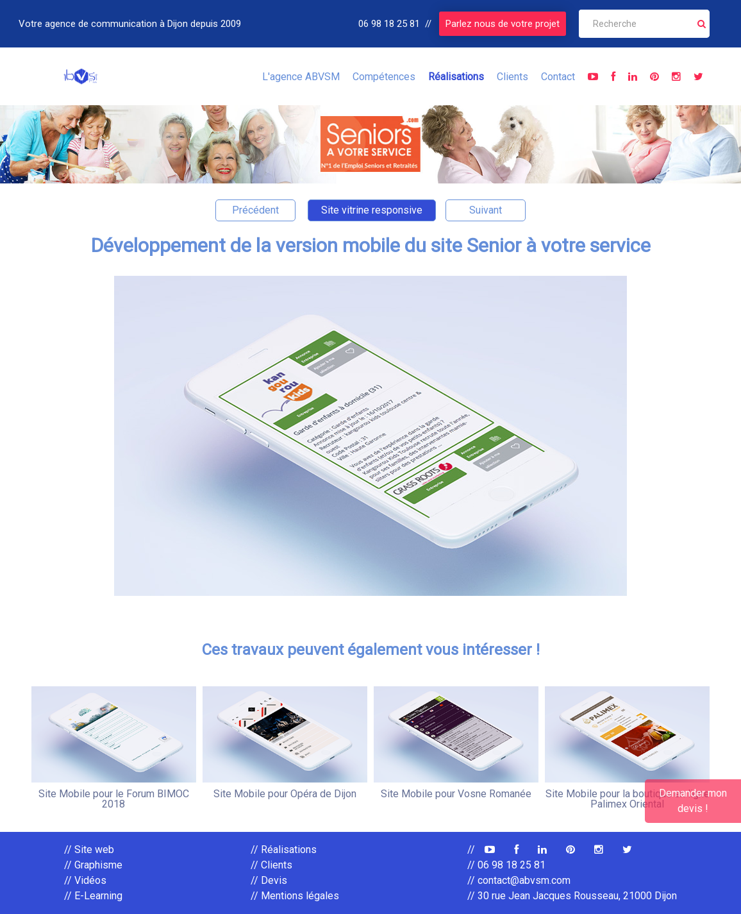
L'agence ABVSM (301, 77)
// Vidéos (85, 880)
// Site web (89, 849)
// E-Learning (93, 896)
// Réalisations (284, 849)
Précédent (255, 210)
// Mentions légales (295, 896)
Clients (512, 77)
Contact (558, 77)
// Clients (271, 865)
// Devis (269, 880)
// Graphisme (93, 865)
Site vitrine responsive (371, 210)
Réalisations (456, 77)
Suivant (485, 210)
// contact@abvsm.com (518, 880)
